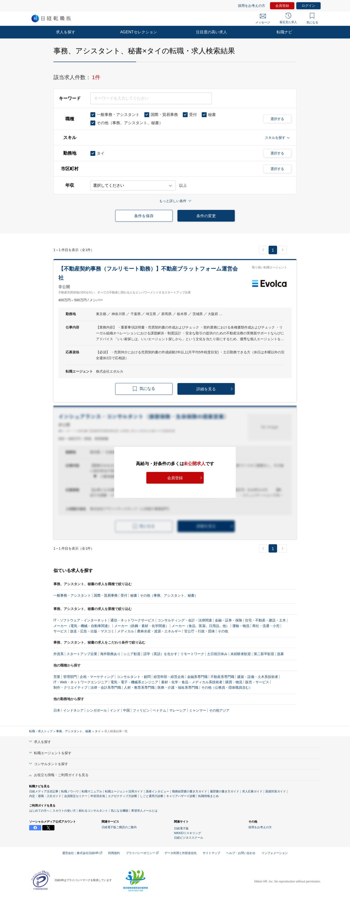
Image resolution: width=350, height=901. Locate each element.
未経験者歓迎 (240, 654)
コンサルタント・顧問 (134, 677)
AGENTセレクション (138, 32)
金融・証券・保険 (228, 620)
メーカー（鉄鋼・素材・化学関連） (141, 626)
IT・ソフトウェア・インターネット (80, 620)
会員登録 (282, 6)
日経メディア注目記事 (43, 791)
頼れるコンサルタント (93, 810)
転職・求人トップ (40, 731)
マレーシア (177, 710)
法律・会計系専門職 (105, 687)
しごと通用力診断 (151, 796)
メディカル (125, 631)
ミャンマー (197, 710)
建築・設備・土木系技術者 (257, 677)
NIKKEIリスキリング (187, 833)
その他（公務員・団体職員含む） (226, 687)
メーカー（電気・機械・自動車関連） (82, 626)
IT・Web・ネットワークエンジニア (80, 682)
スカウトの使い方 (64, 810)
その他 (223, 631)
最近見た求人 (288, 18)
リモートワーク (192, 654)
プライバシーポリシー (142, 853)
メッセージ (262, 19)
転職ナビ (284, 32)
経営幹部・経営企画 (169, 677)
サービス (60, 631)
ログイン (308, 6)
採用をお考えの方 (251, 6)
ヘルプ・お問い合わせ (240, 853)
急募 (280, 654)
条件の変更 (206, 216)
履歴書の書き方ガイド (224, 791)
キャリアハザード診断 (180, 796)
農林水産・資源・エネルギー (159, 631)
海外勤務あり (110, 654)
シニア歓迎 (131, 654)
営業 (56, 677)
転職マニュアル (92, 791)
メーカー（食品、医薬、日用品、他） (200, 626)
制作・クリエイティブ (70, 687)
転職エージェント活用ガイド (124, 791)
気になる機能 (119, 810)
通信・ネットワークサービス (132, 620)
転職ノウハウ (70, 791)
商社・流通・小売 (266, 626)
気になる (312, 18)
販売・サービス (257, 682)
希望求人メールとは (144, 810)
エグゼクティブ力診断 (122, 796)
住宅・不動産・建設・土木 (265, 620)
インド (115, 710)
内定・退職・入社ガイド (45, 796)
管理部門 (70, 677)
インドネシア (73, 710)
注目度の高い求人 (211, 32)
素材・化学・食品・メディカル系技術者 (191, 682)
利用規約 (114, 853)
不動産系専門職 (222, 677)
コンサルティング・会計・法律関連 (185, 620)
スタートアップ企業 (82, 654)
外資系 (58, 654)
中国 (126, 710)
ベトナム (159, 710)
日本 (56, 710)
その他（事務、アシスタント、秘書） (169, 595)
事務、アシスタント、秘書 (73, 731)
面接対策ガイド (275, 791)
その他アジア (219, 710)
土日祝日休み (217, 654)
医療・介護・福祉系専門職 (178, 687)
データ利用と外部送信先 (181, 853)
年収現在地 (97, 796)
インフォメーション (275, 853)
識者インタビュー (157, 791)
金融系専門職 (197, 677)
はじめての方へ (39, 810)
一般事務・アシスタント (72, 595)
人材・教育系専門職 (139, 687)
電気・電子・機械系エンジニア (134, 682)
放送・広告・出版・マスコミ (92, 631)
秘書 (133, 595)
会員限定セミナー (76, 796)
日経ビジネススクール (188, 837)
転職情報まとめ (208, 796)
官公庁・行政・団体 (199, 631)
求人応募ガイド (252, 791)
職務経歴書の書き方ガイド (189, 791)
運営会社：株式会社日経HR (82, 853)
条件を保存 (144, 216)
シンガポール (97, 710)
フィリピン (141, 710)
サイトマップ (211, 853)
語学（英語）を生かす (160, 654)
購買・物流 (233, 682)
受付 (124, 595)
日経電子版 (181, 828)
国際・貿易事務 (106, 595)
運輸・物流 (240, 626)
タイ (98, 731)
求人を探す (65, 32)
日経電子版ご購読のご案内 (119, 827)
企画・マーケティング (97, 677)
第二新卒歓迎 (264, 654)
